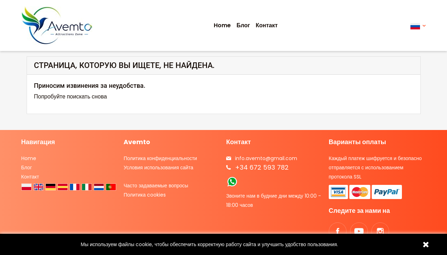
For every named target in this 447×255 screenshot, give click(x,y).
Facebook (338, 231)
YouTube (359, 231)
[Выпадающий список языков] (418, 25)
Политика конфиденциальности (160, 158)
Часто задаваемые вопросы (156, 185)
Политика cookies (145, 194)
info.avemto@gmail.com (266, 158)
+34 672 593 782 (262, 167)
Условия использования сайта (158, 167)
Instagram (380, 231)
